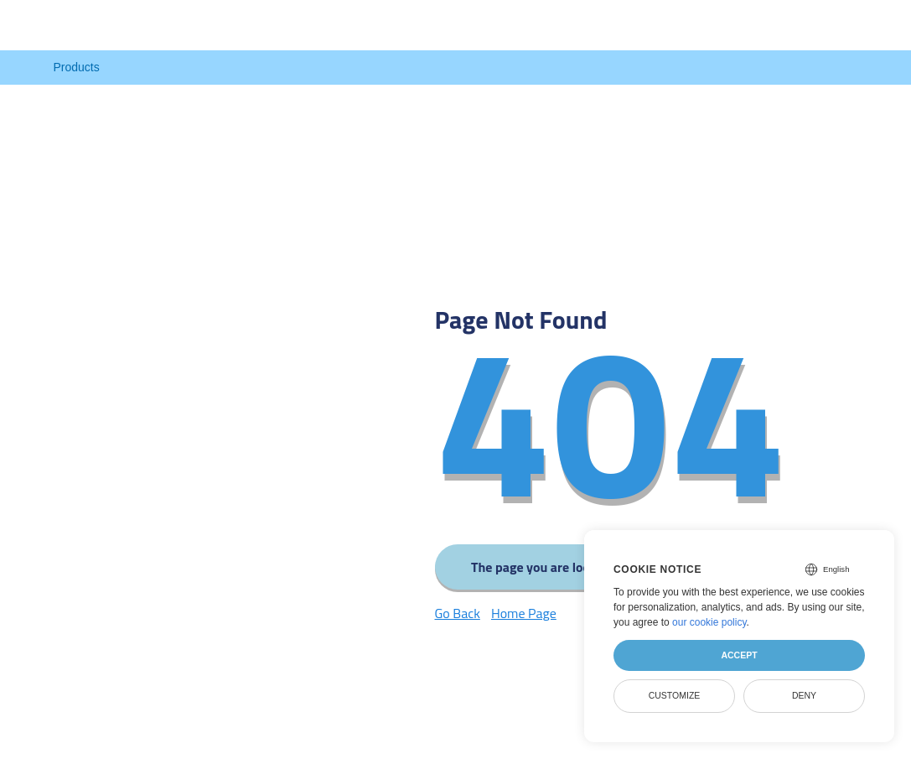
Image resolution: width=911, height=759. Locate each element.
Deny (804, 695)
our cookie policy (709, 622)
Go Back (457, 613)
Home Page (523, 613)
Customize (675, 695)
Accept (739, 655)
